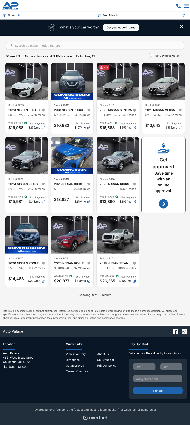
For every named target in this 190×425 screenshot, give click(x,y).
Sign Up (158, 390)
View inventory (76, 354)
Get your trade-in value (121, 27)
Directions (73, 360)
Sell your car (105, 360)
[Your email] (158, 378)
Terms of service (77, 371)
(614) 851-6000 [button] (17, 367)
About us (103, 354)
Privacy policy (107, 365)
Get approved (75, 365)
